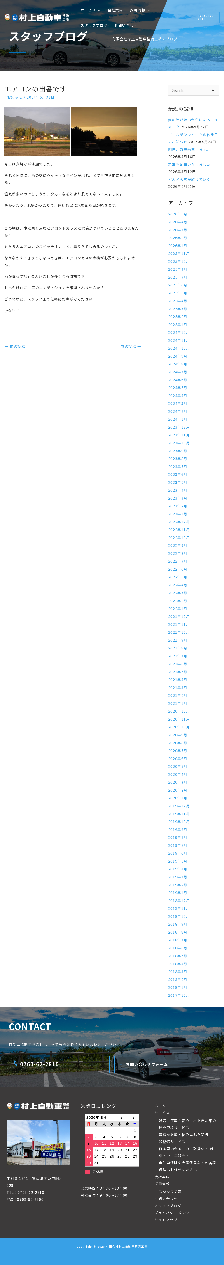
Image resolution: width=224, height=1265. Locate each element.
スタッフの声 (170, 1191)
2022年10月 (179, 537)
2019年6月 (177, 853)
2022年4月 (177, 584)
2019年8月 (177, 837)
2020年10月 (179, 726)
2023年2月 (177, 506)
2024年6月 (177, 379)
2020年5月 (177, 766)
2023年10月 (179, 442)
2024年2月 (177, 411)
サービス (162, 1112)
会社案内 (162, 1176)
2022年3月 (177, 592)
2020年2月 (177, 790)
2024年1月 (177, 419)
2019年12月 (179, 805)
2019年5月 (177, 861)
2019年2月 (177, 884)
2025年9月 (177, 269)
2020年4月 (177, 774)
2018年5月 (177, 955)
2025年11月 (179, 253)
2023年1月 (177, 513)
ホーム (160, 1105)
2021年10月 (179, 632)
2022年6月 (177, 569)
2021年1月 (177, 703)
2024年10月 (179, 348)
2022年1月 (177, 608)
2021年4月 (177, 679)
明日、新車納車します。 (189, 149)
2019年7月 (177, 845)
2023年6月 (177, 474)
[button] (98, 10)
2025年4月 (177, 300)
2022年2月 (177, 600)
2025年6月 (177, 285)
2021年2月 (177, 695)
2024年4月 (177, 395)
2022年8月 (177, 553)
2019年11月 (179, 813)
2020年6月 (177, 758)
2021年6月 (177, 663)
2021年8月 (177, 648)
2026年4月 (177, 221)
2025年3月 (177, 308)
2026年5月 (177, 214)
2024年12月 (179, 332)
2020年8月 (177, 742)
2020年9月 (177, 734)
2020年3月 (177, 782)
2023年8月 (177, 458)
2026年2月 (177, 237)
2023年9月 (177, 450)
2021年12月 (179, 616)
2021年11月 (179, 624)
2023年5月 (177, 482)
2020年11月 (179, 719)
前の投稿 (15, 346)
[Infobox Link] (59, 1064)
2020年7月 (177, 750)
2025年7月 (177, 277)
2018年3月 (177, 971)
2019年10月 (179, 821)
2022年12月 (179, 521)
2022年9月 (177, 545)
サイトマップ (166, 1219)
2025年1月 (177, 324)
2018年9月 (177, 924)
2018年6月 (177, 947)
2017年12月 (179, 995)
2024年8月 (177, 364)
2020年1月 (177, 798)
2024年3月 (177, 403)
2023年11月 (179, 435)
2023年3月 (177, 498)
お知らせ (15, 97)
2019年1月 (177, 892)
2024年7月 (177, 371)
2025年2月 (177, 316)
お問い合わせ (166, 1198)
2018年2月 (177, 979)
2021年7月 (177, 655)
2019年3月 (177, 876)
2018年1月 (177, 987)
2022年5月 (177, 577)
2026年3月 (177, 229)
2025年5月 (177, 292)
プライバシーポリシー (173, 1212)
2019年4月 (177, 869)
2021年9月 (177, 640)
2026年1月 (177, 245)
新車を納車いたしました (189, 164)
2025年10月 (179, 261)
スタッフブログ (167, 1205)
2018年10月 (179, 916)
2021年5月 (177, 671)
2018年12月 (179, 900)
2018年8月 (177, 932)
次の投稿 (131, 346)
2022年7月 (177, 561)
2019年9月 (177, 829)
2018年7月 (177, 940)
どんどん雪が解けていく (189, 179)
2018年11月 (179, 908)
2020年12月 (179, 711)
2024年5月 (177, 387)
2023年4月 (177, 490)
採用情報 (162, 1183)
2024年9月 (177, 356)
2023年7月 (177, 466)
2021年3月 (177, 687)
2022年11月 (179, 529)
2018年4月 (177, 963)
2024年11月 (179, 340)
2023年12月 (179, 427)
